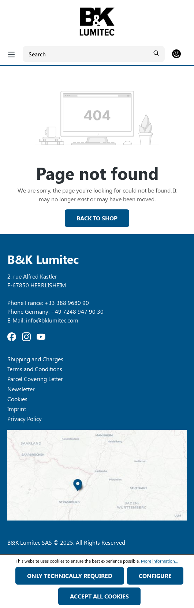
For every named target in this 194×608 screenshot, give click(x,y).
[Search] (94, 54)
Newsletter (21, 389)
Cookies (17, 399)
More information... (159, 561)
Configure (155, 575)
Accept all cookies (99, 596)
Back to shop (97, 218)
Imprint (16, 409)
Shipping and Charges (35, 359)
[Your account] (176, 54)
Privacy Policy (24, 418)
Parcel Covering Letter (35, 379)
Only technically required (69, 575)
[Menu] (11, 54)
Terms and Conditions (34, 369)
